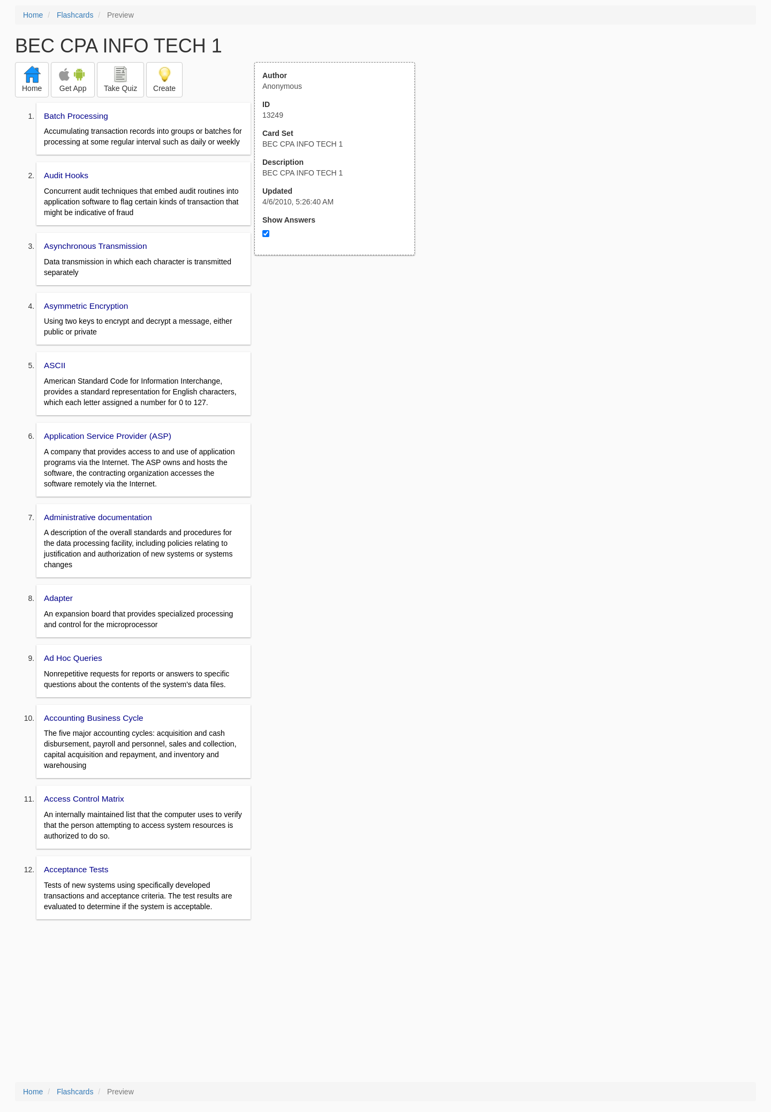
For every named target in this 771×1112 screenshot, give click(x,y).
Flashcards (75, 15)
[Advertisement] (340, 360)
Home (33, 15)
